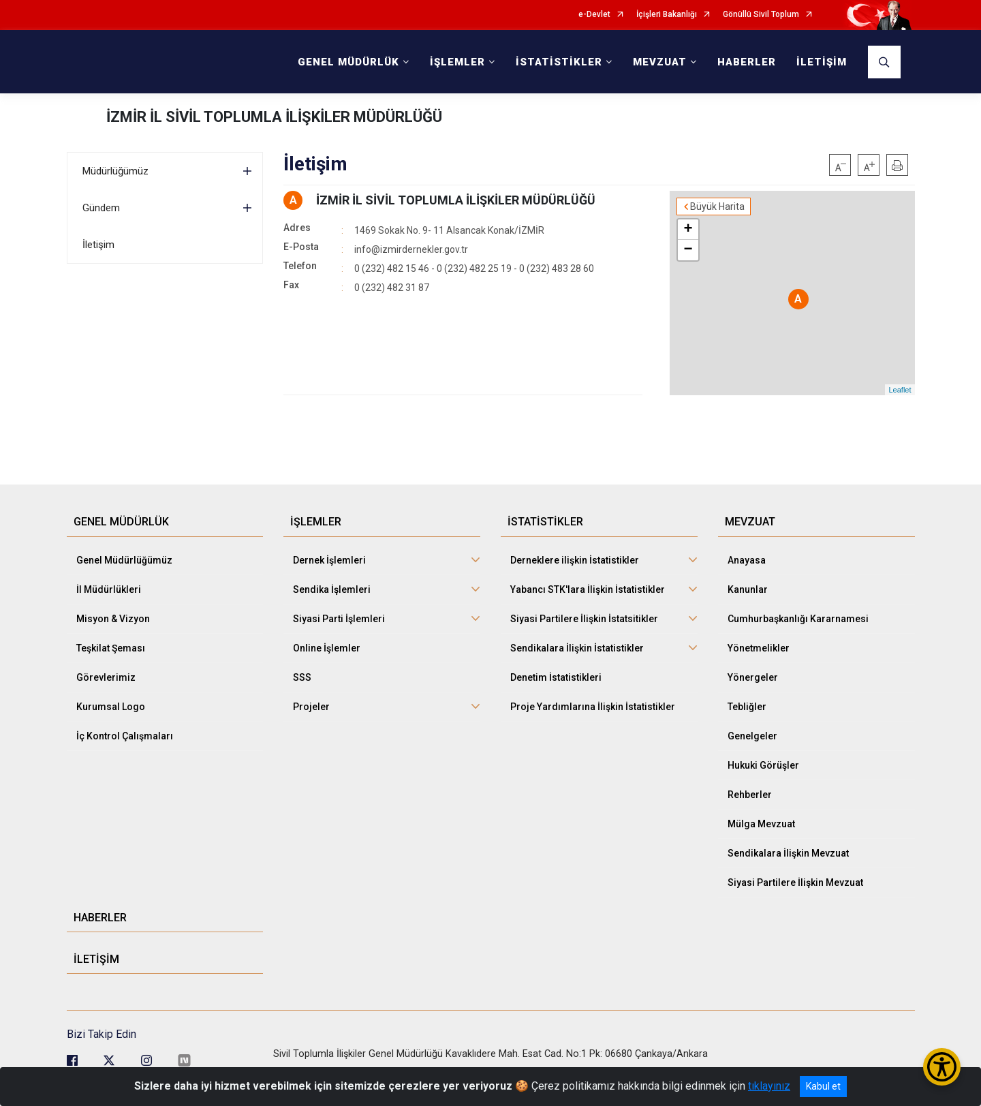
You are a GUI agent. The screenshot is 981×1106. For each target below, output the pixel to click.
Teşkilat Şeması (110, 648)
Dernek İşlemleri (329, 560)
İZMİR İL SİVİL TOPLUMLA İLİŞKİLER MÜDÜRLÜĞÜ (274, 116)
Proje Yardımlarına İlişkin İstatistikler (592, 706)
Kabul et (823, 1086)
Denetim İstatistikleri (556, 677)
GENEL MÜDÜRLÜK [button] (348, 62)
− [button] (687, 250)
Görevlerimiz (106, 677)
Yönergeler (753, 677)
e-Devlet (594, 14)
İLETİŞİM (821, 62)
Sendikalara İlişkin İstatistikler (577, 648)
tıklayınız (769, 1085)
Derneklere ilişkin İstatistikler (574, 560)
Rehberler (750, 794)
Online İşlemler (326, 648)
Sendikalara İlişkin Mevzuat (788, 853)
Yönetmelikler (759, 648)
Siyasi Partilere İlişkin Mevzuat (795, 882)
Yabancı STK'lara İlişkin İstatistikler (587, 589)
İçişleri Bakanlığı (666, 14)
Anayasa (747, 560)
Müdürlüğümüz (115, 171)
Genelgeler (752, 736)
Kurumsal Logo (110, 706)
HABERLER (746, 62)
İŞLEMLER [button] (457, 62)
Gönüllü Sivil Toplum (761, 14)
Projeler (311, 706)
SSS (302, 677)
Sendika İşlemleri (332, 589)
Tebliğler (747, 706)
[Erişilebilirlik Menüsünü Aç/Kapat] (942, 1067)
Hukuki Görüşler (763, 765)
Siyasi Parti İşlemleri (339, 618)
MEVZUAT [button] (660, 62)
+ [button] (687, 229)
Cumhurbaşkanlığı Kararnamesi (798, 618)
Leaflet (899, 390)
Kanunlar (748, 589)
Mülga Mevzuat (761, 823)
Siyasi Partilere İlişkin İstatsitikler (584, 618)
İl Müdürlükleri (108, 589)
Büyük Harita (717, 206)
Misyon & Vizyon (113, 618)
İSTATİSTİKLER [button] (559, 62)
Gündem (101, 208)
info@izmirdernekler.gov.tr (411, 249)
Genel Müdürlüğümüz (124, 560)
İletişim (98, 245)
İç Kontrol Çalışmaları (124, 736)
